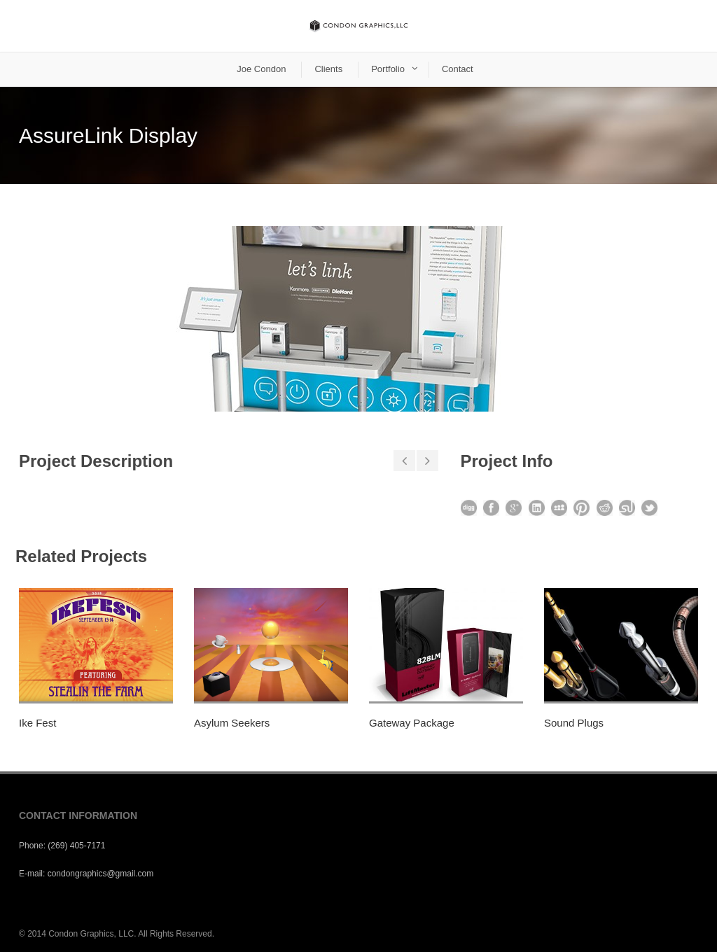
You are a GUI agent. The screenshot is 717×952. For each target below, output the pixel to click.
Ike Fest (37, 723)
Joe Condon (261, 69)
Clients (328, 69)
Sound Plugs (574, 723)
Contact (457, 69)
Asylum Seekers (232, 723)
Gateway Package (411, 723)
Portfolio (388, 69)
